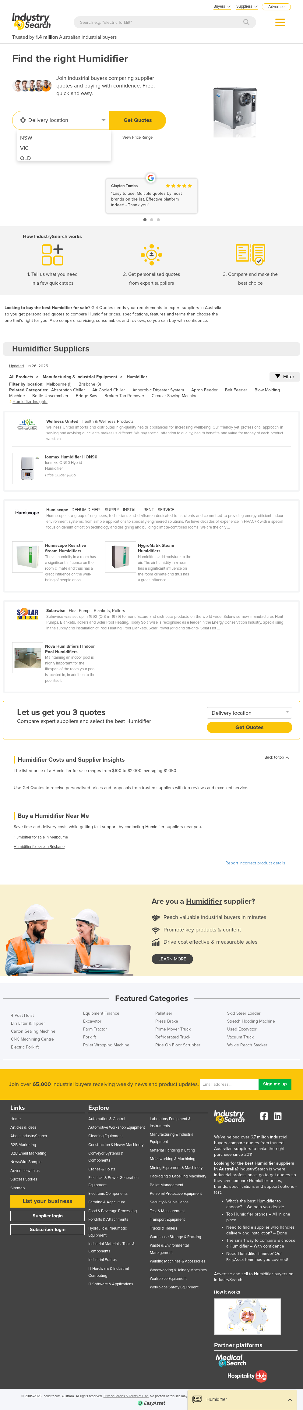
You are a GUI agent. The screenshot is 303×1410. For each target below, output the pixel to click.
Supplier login (48, 1216)
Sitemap (17, 1188)
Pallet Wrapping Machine (106, 1045)
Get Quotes (138, 120)
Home (15, 1118)
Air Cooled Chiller (108, 390)
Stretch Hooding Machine (251, 1021)
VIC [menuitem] (24, 148)
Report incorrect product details (255, 863)
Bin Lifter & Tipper (28, 1023)
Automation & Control (106, 1118)
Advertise (276, 6)
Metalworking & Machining (172, 1158)
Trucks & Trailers (163, 1228)
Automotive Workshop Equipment (116, 1127)
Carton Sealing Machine (33, 1031)
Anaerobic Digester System (158, 390)
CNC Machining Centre (32, 1039)
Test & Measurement (167, 1211)
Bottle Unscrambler (50, 395)
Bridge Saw (86, 395)
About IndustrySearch (28, 1136)
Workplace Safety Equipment (174, 1287)
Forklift (89, 1037)
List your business (47, 1201)
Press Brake (166, 1021)
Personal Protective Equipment (176, 1193)
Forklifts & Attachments (108, 1219)
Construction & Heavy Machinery (115, 1144)
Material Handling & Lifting (172, 1150)
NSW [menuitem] (26, 137)
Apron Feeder (204, 390)
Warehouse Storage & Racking (175, 1236)
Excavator (92, 1021)
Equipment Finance (101, 1013)
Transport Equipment (167, 1219)
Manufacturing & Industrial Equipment (80, 376)
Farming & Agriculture (106, 1202)
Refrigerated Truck (172, 1037)
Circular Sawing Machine (175, 395)
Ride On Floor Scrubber (177, 1045)
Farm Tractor (95, 1029)
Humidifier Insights (30, 401)
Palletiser (163, 1013)
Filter (284, 377)
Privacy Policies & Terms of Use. (126, 1396)
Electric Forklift (25, 1047)
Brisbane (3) (90, 384)
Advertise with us (25, 1170)
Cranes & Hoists (101, 1169)
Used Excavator (242, 1029)
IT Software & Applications (110, 1284)
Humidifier (137, 376)
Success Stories (23, 1179)
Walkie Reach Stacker (247, 1045)
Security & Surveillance (169, 1202)
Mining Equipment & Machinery (176, 1167)
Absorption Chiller (68, 390)
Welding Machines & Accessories (177, 1261)
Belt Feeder (236, 390)
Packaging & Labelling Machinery (178, 1176)
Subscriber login (47, 1230)
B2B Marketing (23, 1144)
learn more (172, 959)
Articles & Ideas (23, 1127)
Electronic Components (108, 1193)
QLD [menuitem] (25, 158)
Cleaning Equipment (105, 1136)
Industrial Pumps (102, 1259)
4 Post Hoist (22, 1015)
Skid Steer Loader (244, 1013)
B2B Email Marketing (28, 1153)
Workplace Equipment (168, 1278)
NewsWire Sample (25, 1161)
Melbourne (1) (58, 384)
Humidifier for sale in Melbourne (41, 837)
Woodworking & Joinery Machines (178, 1270)
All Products (21, 376)
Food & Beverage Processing (112, 1211)
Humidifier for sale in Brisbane (39, 846)
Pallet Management (166, 1185)
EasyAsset (235, 1259)
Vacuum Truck (240, 1037)
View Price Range (137, 137)
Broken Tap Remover (124, 395)
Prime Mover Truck (173, 1029)
